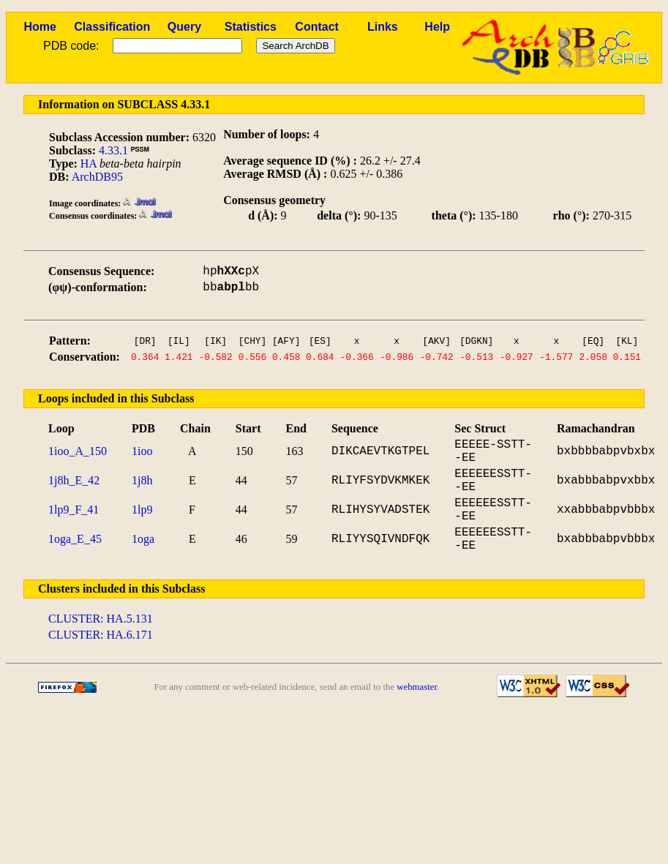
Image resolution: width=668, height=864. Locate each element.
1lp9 (142, 509)
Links (382, 26)
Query (184, 26)
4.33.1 (113, 150)
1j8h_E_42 (74, 480)
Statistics (251, 26)
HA (88, 163)
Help (437, 26)
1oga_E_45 (75, 539)
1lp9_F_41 (73, 509)
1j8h (142, 480)
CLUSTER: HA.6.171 (100, 634)
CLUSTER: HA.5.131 (100, 618)
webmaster (417, 687)
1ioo (142, 451)
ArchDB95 (97, 176)
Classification (112, 26)
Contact (317, 26)
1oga (143, 539)
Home (39, 26)
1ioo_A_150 (77, 451)
